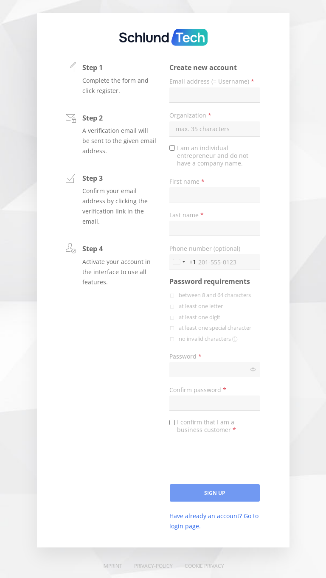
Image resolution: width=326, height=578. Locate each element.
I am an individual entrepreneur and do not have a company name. (212, 155)
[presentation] (233, 462)
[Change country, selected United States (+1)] (183, 262)
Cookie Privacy (204, 566)
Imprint (112, 566)
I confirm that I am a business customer (206, 426)
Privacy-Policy (153, 566)
